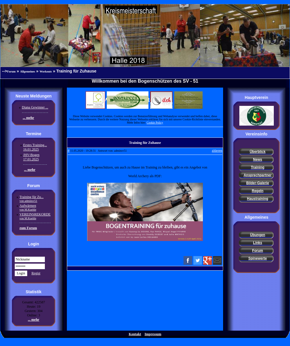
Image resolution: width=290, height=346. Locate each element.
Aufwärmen (27, 207)
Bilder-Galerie (257, 183)
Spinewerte (257, 258)
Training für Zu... (31, 198)
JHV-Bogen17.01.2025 (31, 157)
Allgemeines (27, 71)
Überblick (258, 152)
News (257, 159)
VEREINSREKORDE (34, 216)
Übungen (257, 235)
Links (257, 243)
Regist (36, 273)
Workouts (46, 71)
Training (258, 167)
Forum (11, 71)
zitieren (217, 150)
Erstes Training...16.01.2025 (35, 147)
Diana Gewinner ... (35, 107)
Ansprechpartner (258, 175)
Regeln (257, 191)
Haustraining (257, 199)
